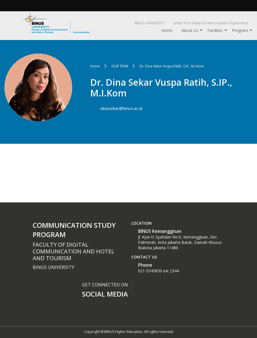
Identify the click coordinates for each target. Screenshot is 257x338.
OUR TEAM (119, 66)
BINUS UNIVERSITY (149, 23)
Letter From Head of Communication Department (210, 23)
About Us (189, 30)
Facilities (215, 30)
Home (166, 30)
